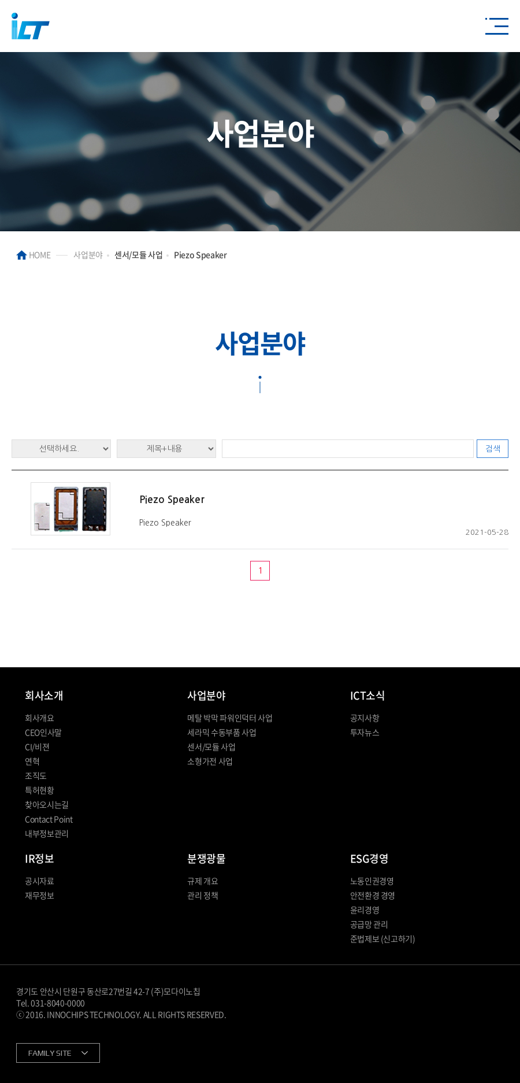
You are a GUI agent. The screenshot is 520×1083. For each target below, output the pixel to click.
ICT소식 (367, 695)
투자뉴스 (365, 732)
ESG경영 (369, 858)
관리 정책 (202, 895)
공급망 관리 (369, 924)
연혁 (32, 761)
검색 (492, 449)
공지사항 (365, 717)
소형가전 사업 (210, 761)
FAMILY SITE (50, 1053)
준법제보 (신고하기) (382, 938)
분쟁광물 (206, 858)
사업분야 (206, 695)
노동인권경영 (372, 880)
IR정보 (39, 858)
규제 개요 (202, 880)
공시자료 (39, 880)
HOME (33, 254)
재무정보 (39, 895)
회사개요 (39, 717)
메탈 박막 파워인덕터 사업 (229, 717)
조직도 (36, 775)
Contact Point (48, 819)
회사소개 (44, 695)
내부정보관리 (47, 833)
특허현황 (39, 790)
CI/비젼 (37, 746)
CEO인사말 (43, 732)
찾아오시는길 (47, 804)
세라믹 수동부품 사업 (221, 732)
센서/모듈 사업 (211, 746)
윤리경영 (365, 909)
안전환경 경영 (373, 895)
